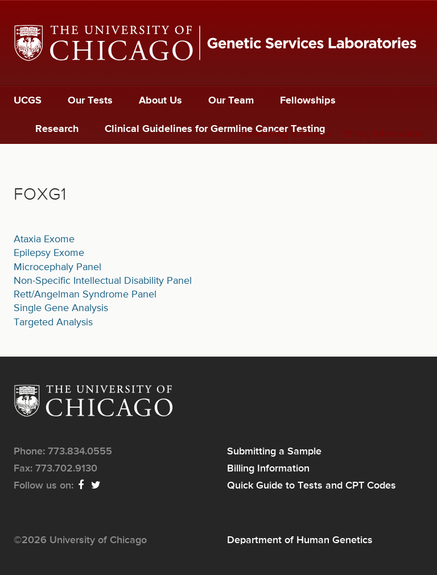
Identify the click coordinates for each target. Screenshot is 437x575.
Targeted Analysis (53, 322)
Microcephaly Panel (57, 267)
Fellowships (308, 101)
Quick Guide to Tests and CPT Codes (311, 486)
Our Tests (90, 101)
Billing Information (383, 134)
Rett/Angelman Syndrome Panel (85, 294)
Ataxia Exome (44, 239)
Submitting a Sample (286, 134)
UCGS (28, 101)
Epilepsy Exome (49, 253)
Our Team (231, 101)
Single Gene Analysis (61, 308)
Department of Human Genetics (300, 540)
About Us (160, 101)
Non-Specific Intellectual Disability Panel (103, 281)
